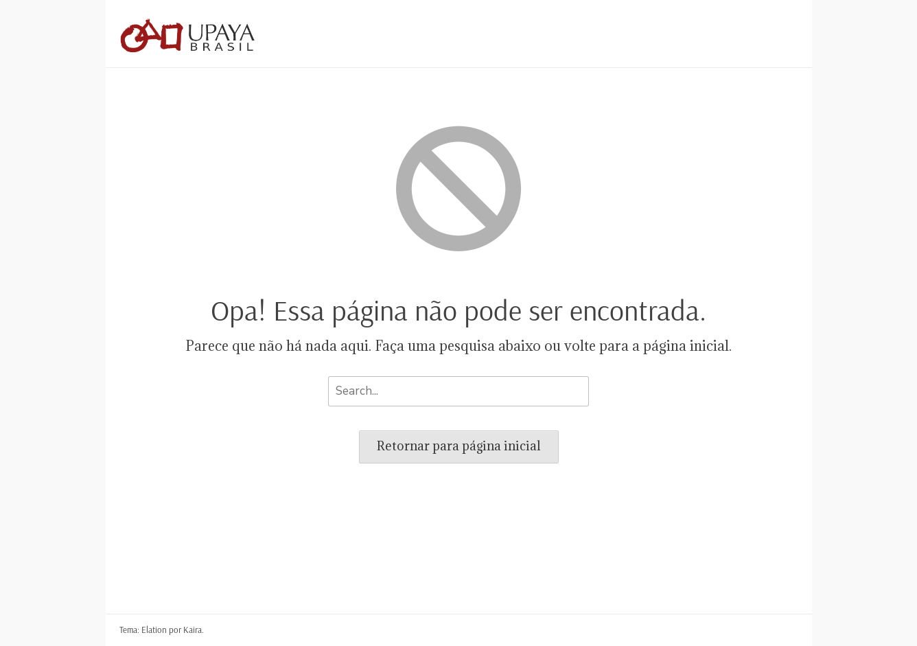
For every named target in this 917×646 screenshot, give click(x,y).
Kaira (192, 629)
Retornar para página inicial (459, 446)
